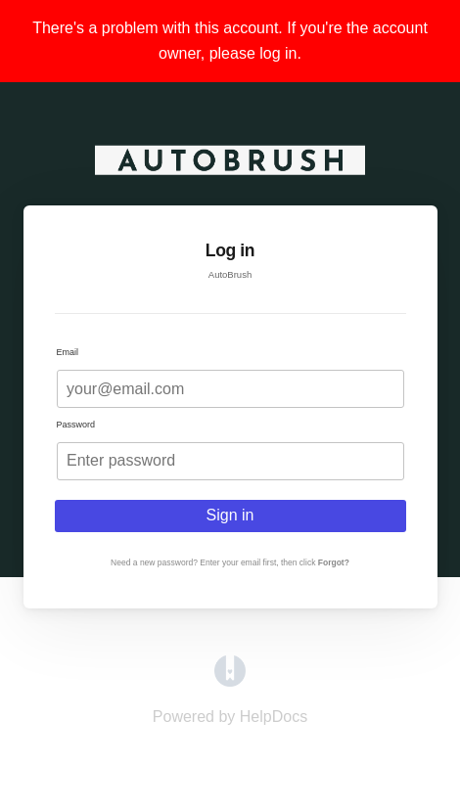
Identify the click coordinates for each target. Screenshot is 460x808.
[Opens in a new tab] (230, 681)
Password (76, 424)
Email (68, 352)
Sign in (230, 515)
